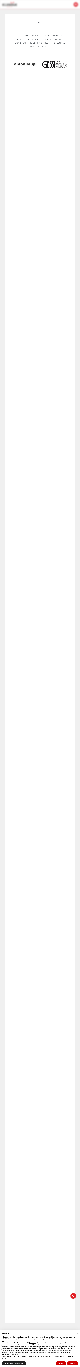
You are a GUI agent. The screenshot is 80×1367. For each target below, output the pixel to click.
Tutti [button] (19, 35)
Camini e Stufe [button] (33, 39)
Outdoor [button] (47, 39)
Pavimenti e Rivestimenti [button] (51, 35)
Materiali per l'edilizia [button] (40, 47)
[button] (76, 4)
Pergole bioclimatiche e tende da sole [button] (31, 43)
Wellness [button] (59, 39)
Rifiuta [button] (61, 1363)
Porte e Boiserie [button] (58, 43)
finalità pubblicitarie (55, 1347)
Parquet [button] (19, 39)
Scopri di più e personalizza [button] (14, 1363)
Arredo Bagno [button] (31, 35)
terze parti (32, 1343)
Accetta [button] (72, 1363)
